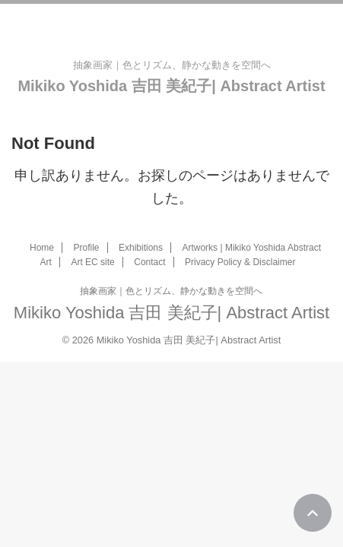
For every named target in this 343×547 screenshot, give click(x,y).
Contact (149, 262)
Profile (86, 247)
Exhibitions (141, 247)
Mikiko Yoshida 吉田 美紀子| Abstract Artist (171, 85)
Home (42, 247)
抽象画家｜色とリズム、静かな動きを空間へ (171, 291)
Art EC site (92, 262)
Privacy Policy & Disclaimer (240, 262)
